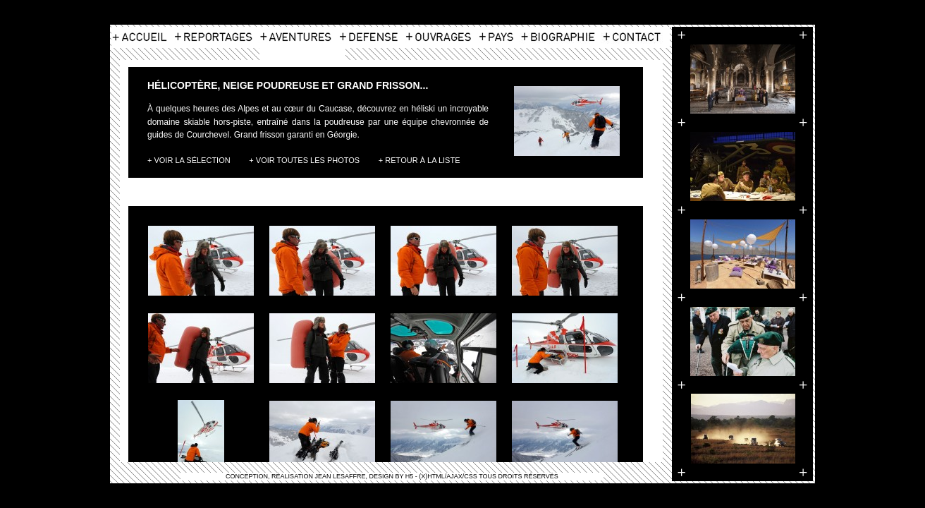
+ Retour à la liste (419, 160)
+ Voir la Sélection (189, 160)
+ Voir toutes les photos (304, 160)
